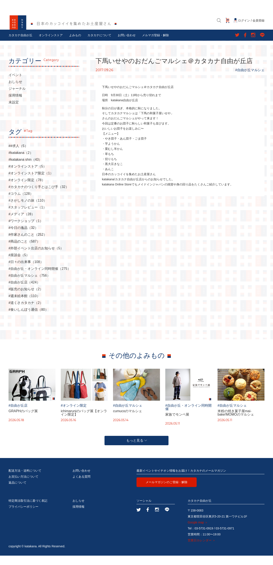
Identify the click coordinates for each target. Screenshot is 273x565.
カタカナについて (99, 44)
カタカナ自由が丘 (20, 44)
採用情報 (15, 105)
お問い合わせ (127, 44)
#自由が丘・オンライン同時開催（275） (40, 278)
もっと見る (136, 450)
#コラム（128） (21, 203)
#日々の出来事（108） (26, 271)
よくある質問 (81, 486)
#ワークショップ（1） (26, 230)
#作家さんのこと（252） (28, 244)
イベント (15, 84)
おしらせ (15, 91)
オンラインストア (51, 44)
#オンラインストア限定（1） (31, 182)
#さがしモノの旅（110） (28, 210)
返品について (17, 492)
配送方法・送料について (25, 480)
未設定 (14, 111)
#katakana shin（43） (25, 169)
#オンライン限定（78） (27, 189)
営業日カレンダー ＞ (201, 549)
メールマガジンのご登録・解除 (166, 491)
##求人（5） (18, 155)
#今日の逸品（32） (23, 237)
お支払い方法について (23, 486)
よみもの (75, 44)
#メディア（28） (22, 223)
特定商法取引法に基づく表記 (28, 510)
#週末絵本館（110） (24, 305)
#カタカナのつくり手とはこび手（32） (39, 196)
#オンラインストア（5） (27, 176)
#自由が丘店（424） (24, 291)
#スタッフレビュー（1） (27, 216)
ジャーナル (17, 98)
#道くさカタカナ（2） (26, 312)
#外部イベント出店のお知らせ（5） (36, 257)
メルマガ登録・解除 (155, 44)
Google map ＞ (198, 531)
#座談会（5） (19, 264)
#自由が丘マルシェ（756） (29, 285)
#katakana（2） (21, 162)
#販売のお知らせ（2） (26, 298)
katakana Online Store (117, 193)
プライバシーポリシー (23, 516)
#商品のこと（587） (24, 251)
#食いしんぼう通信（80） (28, 319)
